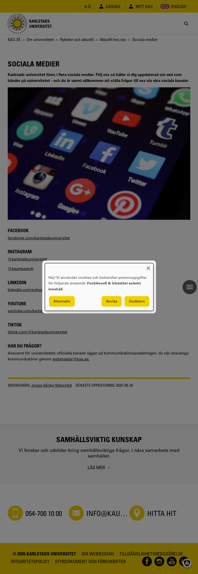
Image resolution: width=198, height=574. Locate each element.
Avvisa (111, 301)
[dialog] (99, 287)
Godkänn (137, 301)
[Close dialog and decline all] (148, 266)
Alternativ (61, 301)
